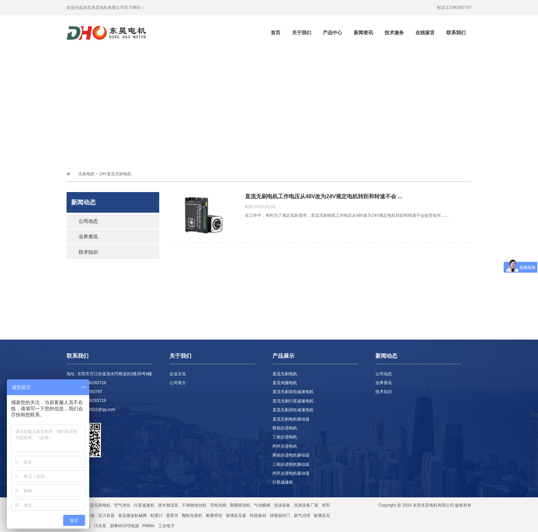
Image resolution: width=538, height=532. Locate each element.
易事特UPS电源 (124, 525)
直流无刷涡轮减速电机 (293, 409)
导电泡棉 (218, 505)
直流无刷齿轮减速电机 (293, 391)
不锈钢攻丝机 (194, 505)
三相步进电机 (284, 437)
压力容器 (106, 515)
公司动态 (88, 221)
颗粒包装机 (192, 515)
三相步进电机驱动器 (290, 464)
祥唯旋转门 (280, 515)
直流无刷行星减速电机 (293, 401)
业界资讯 (88, 236)
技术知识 (88, 252)
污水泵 (100, 525)
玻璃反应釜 (236, 515)
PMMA (148, 525)
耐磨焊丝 (214, 515)
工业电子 (166, 525)
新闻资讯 (363, 32)
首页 (275, 32)
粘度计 (156, 515)
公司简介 (177, 382)
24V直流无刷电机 (115, 174)
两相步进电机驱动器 (290, 455)
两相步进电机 (284, 428)
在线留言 (425, 32)
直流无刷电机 (284, 373)
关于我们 (301, 32)
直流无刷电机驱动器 (290, 419)
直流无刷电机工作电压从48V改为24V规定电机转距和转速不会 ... (323, 196)
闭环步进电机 (284, 446)
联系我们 (456, 32)
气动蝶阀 (262, 505)
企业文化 (177, 373)
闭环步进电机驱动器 (290, 473)
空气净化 (122, 505)
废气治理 (302, 515)
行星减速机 (282, 482)
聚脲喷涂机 (240, 505)
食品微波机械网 (132, 515)
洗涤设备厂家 (306, 505)
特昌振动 (258, 515)
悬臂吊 (172, 515)
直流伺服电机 (284, 382)
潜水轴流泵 (168, 505)
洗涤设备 (282, 505)
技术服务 (394, 32)
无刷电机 (86, 174)
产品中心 (332, 32)
